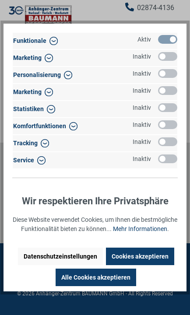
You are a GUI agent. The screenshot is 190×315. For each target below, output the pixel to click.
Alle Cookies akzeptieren (95, 277)
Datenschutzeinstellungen (60, 256)
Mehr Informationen (140, 228)
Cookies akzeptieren (140, 256)
